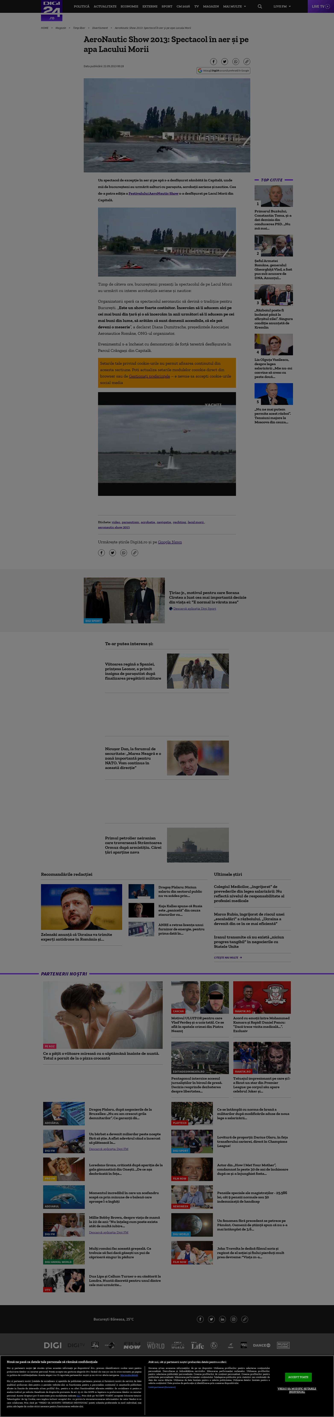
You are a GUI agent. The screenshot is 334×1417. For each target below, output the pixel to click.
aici (79, 1395)
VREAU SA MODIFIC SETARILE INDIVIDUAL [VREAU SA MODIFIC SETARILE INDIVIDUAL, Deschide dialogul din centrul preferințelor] (297, 1390)
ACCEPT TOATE (298, 1377)
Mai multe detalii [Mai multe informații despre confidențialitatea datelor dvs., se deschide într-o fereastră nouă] (129, 1375)
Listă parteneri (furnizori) (162, 1387)
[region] (167, 1386)
